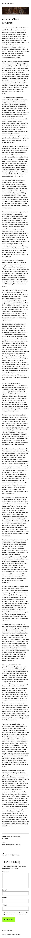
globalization (5, 844)
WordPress (17, 934)
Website (4, 905)
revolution (18, 844)
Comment (5, 872)
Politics (18, 836)
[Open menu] (28, 3)
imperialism (12, 844)
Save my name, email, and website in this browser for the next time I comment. (16, 914)
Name (4, 890)
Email (4, 897)
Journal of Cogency (7, 3)
